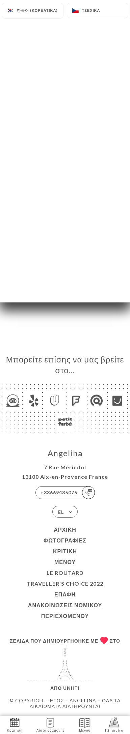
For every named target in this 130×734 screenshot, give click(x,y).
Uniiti (71, 688)
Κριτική (65, 551)
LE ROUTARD (65, 572)
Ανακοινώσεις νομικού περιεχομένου (65, 610)
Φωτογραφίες (65, 540)
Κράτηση (14, 724)
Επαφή (65, 594)
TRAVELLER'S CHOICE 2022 (65, 583)
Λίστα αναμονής (50, 724)
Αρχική (65, 529)
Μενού (65, 562)
